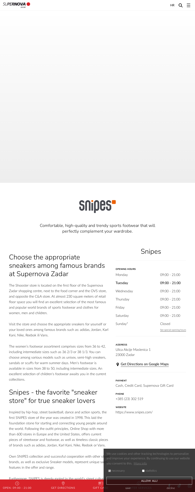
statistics (149, 470)
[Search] (180, 5)
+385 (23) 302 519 (129, 399)
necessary (116, 470)
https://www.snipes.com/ (134, 412)
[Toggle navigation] (188, 5)
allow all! (149, 481)
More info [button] (140, 463)
